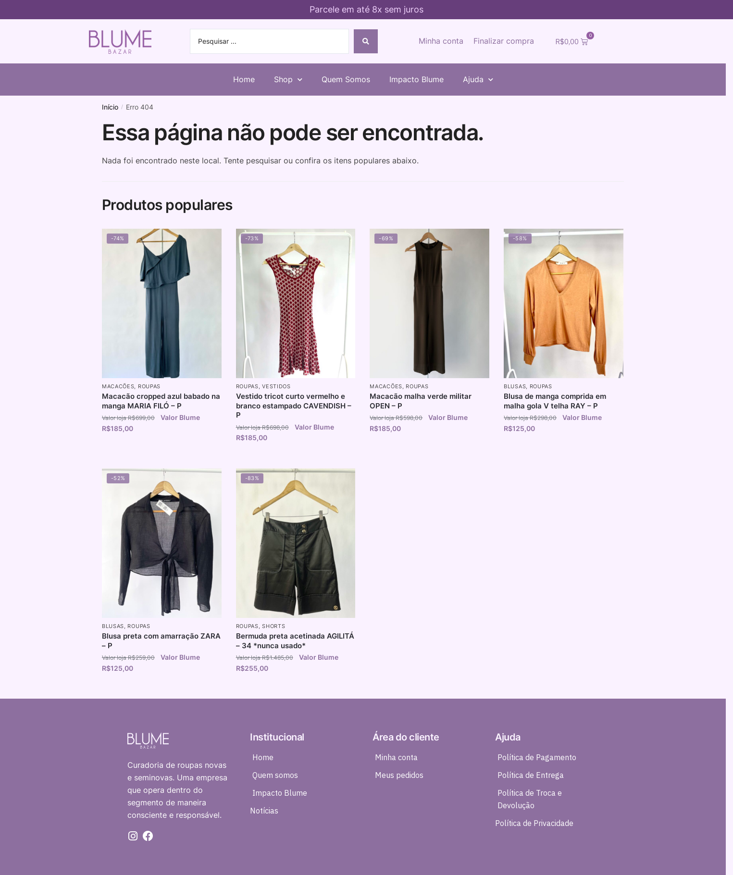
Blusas (515, 386)
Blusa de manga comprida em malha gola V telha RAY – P (555, 401)
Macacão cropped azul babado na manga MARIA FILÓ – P (161, 401)
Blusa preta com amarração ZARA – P (161, 640)
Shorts (273, 626)
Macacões (118, 386)
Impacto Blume (416, 79)
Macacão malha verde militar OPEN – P (421, 401)
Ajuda (478, 79)
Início (110, 107)
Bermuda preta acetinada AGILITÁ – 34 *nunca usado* (295, 640)
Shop (288, 79)
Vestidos (276, 386)
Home (244, 79)
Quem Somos (346, 79)
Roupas (149, 386)
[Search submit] (366, 41)
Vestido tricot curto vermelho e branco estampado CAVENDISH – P (293, 405)
